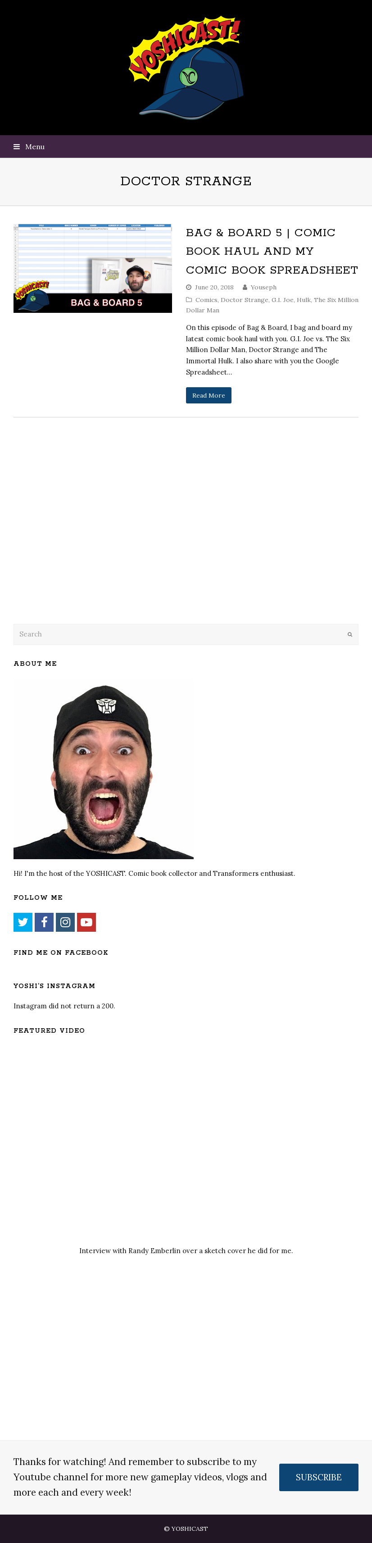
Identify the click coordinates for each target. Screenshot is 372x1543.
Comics (206, 300)
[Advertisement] (77, 544)
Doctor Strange (244, 300)
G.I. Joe (283, 300)
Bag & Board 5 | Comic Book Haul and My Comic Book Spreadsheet (272, 252)
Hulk (304, 300)
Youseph (264, 287)
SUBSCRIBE (319, 1477)
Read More (208, 395)
